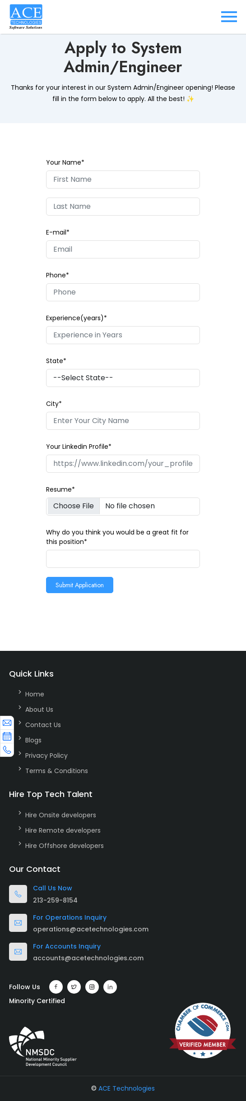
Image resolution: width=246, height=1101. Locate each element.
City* (54, 403)
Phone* (57, 275)
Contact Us (43, 724)
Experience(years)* (76, 317)
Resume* (60, 489)
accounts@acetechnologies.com (88, 958)
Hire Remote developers (63, 830)
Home (34, 694)
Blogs (33, 740)
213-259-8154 (55, 900)
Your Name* (65, 162)
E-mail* (58, 232)
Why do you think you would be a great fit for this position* (117, 537)
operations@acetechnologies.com (91, 929)
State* (56, 360)
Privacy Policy (46, 755)
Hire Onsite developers (60, 815)
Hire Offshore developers (64, 845)
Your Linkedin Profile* (78, 446)
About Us (39, 709)
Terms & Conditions (56, 770)
